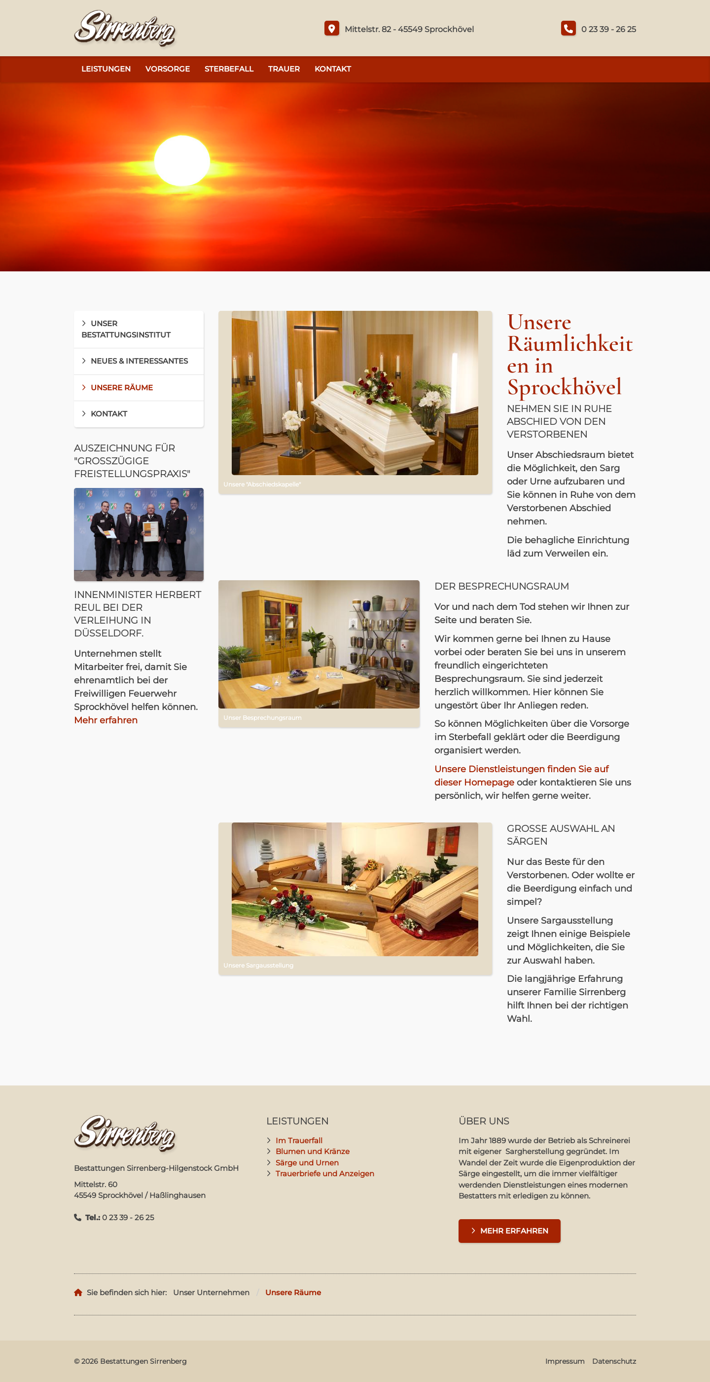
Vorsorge (167, 69)
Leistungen (106, 69)
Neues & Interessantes (139, 361)
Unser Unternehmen (211, 1292)
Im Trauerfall (299, 1140)
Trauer (284, 69)
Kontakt (333, 69)
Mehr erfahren (106, 720)
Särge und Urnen (307, 1162)
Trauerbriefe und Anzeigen (325, 1173)
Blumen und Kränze (313, 1151)
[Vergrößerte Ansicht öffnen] (355, 393)
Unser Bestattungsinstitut (126, 329)
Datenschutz (614, 1361)
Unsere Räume (122, 387)
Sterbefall (229, 69)
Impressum (565, 1361)
